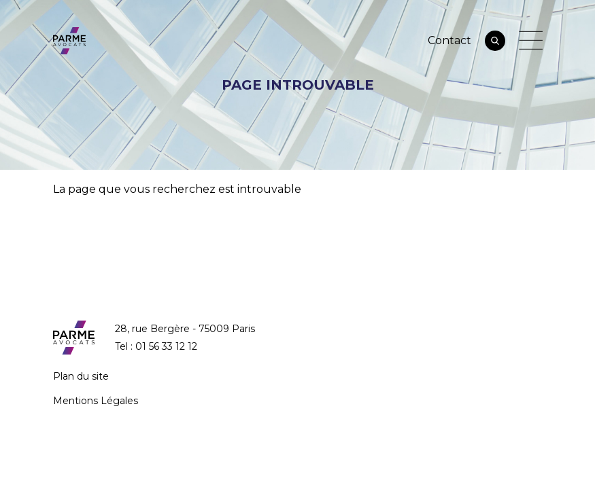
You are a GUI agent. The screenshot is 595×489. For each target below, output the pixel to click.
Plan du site (81, 376)
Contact (449, 40)
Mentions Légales (95, 401)
